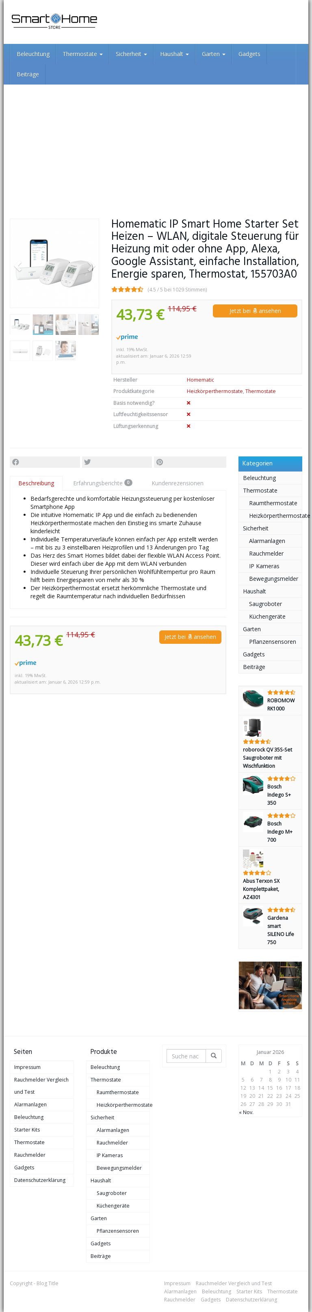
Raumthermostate (273, 503)
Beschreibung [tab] (36, 483)
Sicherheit (131, 54)
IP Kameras (264, 566)
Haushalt (174, 54)
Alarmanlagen (267, 541)
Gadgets (249, 54)
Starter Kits (27, 1129)
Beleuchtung (33, 54)
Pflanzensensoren (272, 641)
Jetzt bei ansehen (255, 311)
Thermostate (83, 54)
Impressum (27, 1067)
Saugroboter (265, 604)
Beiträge (28, 74)
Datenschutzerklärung (39, 1180)
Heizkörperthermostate (215, 391)
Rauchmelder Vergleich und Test (41, 1085)
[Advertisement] (156, 145)
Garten (213, 54)
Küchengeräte (267, 616)
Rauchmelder (266, 553)
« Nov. (246, 1112)
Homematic (200, 379)
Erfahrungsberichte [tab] (102, 483)
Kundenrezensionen (178, 483)
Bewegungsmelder (273, 578)
